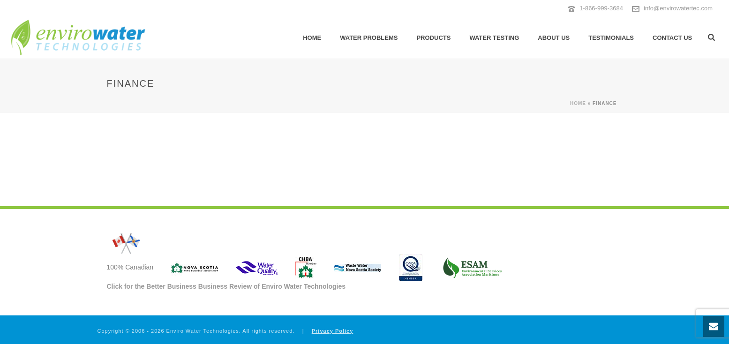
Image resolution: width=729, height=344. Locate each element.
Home (312, 37)
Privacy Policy (332, 331)
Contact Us (672, 37)
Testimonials (611, 37)
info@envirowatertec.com (678, 8)
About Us (554, 37)
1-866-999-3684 (601, 8)
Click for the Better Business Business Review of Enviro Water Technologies (226, 286)
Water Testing (494, 37)
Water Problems (369, 37)
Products (433, 37)
